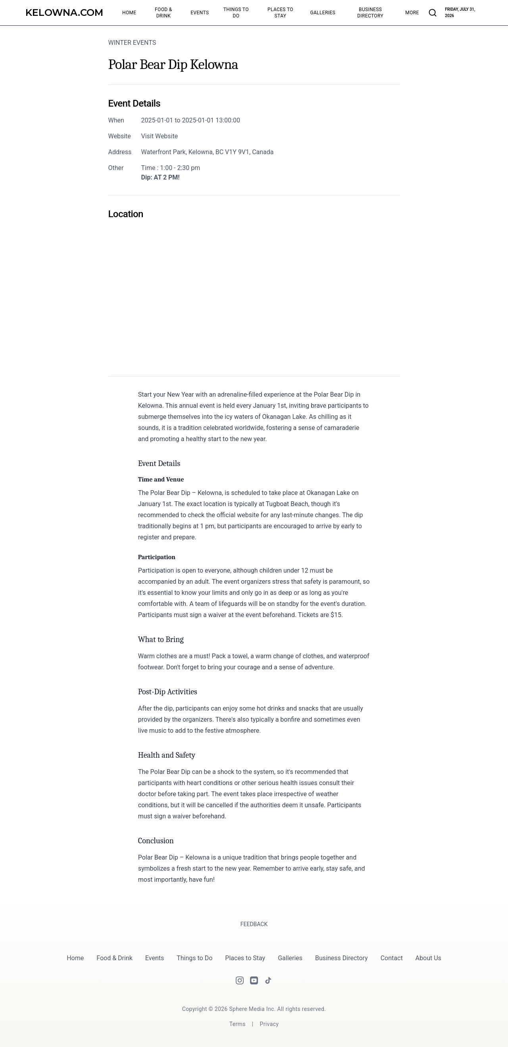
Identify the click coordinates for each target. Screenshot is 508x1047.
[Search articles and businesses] (432, 13)
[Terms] (237, 1024)
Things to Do (194, 958)
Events (154, 958)
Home (75, 958)
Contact (392, 958)
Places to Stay (245, 958)
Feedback (254, 924)
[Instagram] (240, 980)
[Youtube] (254, 980)
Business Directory (341, 958)
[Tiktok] (268, 980)
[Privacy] (269, 1024)
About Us (428, 958)
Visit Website (159, 136)
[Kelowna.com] (64, 12)
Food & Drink (114, 958)
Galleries (290, 958)
